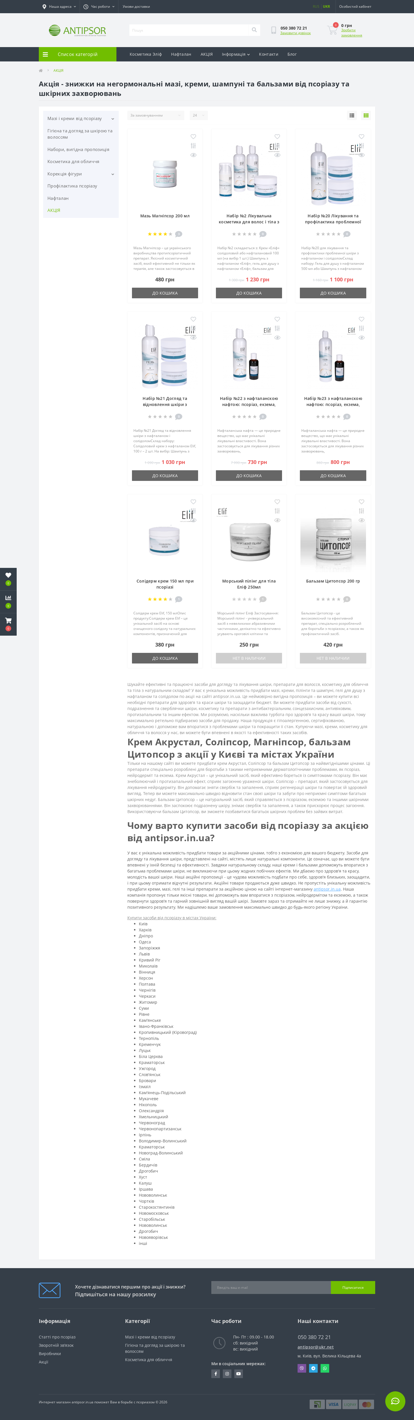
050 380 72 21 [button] (314, 1337)
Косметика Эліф (146, 54)
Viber (302, 1368)
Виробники (50, 1353)
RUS (316, 6)
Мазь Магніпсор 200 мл (165, 215)
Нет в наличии (249, 658)
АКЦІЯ (207, 54)
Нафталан (181, 54)
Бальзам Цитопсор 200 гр (333, 581)
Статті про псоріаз (57, 1337)
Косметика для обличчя (73, 161)
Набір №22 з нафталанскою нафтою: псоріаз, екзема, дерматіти (249, 404)
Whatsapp (325, 1368)
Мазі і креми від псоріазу (74, 118)
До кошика (165, 293)
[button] (8, 624)
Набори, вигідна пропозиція (78, 149)
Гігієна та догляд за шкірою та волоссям (79, 134)
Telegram (313, 1368)
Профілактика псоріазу (72, 186)
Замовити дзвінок (295, 32)
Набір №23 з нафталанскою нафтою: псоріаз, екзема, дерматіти (333, 404)
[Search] (254, 30)
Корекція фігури (64, 174)
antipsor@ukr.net (316, 1347)
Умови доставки (136, 6)
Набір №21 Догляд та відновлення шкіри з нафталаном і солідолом (165, 404)
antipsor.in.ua (327, 889)
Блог (292, 54)
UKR (326, 6)
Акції (43, 1362)
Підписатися (353, 1287)
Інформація (236, 54)
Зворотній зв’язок (56, 1345)
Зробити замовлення (351, 33)
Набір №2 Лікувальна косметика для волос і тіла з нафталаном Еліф (249, 222)
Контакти (268, 54)
